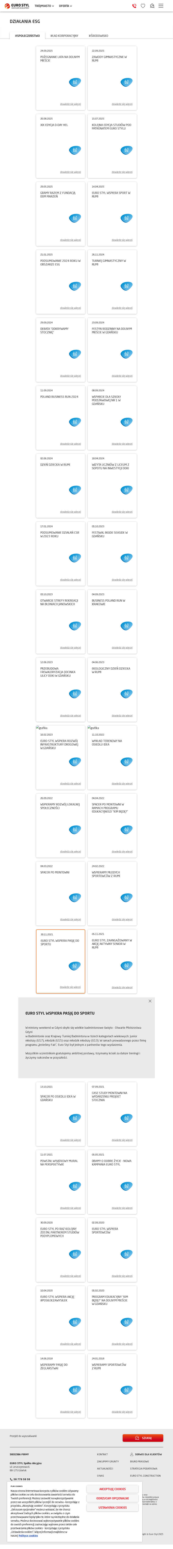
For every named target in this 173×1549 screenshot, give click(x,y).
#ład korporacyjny (64, 35)
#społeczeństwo (27, 35)
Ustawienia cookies (113, 1507)
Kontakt (102, 1458)
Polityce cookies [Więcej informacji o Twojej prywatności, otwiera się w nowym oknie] (28, 1535)
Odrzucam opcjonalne (112, 1498)
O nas (100, 1480)
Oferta (64, 5)
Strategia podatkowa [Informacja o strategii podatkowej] (143, 1472)
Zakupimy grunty (108, 1465)
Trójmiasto (43, 5)
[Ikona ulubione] (143, 6)
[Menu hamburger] (161, 5)
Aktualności (105, 1472)
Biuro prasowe (139, 1465)
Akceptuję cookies (112, 1489)
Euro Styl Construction (145, 1480)
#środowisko (98, 35)
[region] (74, 1512)
